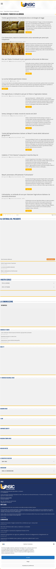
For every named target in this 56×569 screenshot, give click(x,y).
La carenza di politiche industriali (8, 267)
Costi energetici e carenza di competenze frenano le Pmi (15, 530)
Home (1, 11)
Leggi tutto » (28, 32)
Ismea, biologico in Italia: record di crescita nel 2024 (19, 114)
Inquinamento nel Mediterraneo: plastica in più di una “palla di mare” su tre (19, 538)
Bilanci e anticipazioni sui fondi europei (9, 271)
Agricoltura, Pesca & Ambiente (15, 20)
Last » (17, 215)
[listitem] (33, 316)
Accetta (28, 557)
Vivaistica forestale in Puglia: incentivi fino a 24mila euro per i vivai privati (19, 523)
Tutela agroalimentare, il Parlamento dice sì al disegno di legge (23, 18)
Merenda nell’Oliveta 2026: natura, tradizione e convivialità (15, 526)
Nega (28, 561)
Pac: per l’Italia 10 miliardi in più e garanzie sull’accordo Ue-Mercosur (25, 59)
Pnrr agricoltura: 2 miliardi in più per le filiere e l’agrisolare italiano (24, 94)
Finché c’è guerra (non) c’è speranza (8, 263)
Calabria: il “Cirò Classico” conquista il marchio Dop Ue (20, 155)
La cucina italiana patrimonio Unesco (14, 79)
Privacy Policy (3, 517)
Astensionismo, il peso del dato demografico (10, 340)
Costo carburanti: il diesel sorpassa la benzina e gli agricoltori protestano (16, 332)
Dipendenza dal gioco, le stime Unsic (8, 336)
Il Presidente (13, 81)
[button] (54, 544)
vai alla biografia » (50, 259)
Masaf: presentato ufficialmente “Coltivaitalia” (17, 175)
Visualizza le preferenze (28, 565)
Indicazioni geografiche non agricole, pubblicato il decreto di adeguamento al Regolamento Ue (24, 534)
